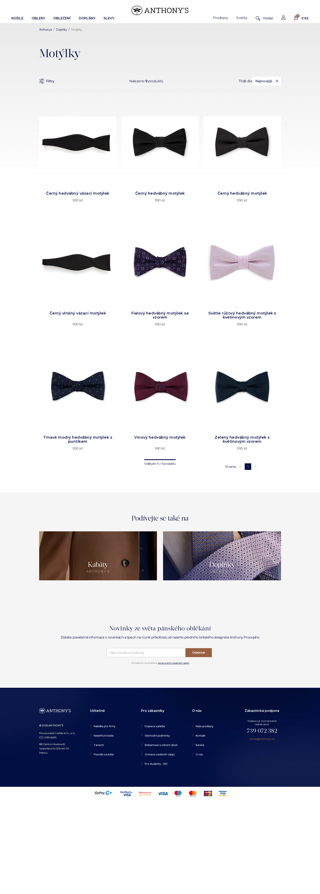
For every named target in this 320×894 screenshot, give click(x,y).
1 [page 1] (248, 466)
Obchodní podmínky (157, 735)
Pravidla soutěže (104, 754)
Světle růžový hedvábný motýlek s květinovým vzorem (242, 315)
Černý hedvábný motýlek (160, 193)
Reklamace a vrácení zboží (161, 745)
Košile (17, 18)
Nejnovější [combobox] (263, 81)
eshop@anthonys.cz (262, 738)
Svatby (242, 18)
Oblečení (62, 18)
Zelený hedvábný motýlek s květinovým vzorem (242, 439)
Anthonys (45, 29)
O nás (199, 754)
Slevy (108, 18)
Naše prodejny (204, 726)
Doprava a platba (155, 726)
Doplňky (87, 18)
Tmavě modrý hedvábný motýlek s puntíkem (77, 439)
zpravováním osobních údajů (173, 662)
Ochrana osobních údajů (160, 754)
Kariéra (200, 745)
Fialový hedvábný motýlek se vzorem (160, 315)
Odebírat (199, 652)
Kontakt (201, 735)
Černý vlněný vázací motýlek (78, 313)
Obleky (38, 18)
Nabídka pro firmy (105, 726)
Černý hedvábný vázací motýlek (77, 193)
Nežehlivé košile (104, 735)
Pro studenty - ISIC (156, 763)
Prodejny (220, 18)
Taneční (99, 745)
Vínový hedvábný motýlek (160, 437)
